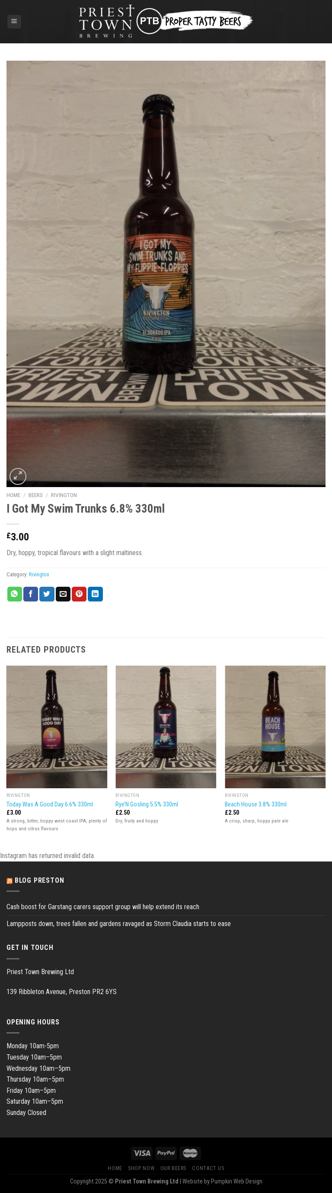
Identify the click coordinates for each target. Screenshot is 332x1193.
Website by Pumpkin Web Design (222, 1181)
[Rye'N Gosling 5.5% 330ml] (165, 727)
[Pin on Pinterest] (79, 594)
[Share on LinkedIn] (95, 594)
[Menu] (14, 22)
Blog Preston (39, 880)
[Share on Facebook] (30, 594)
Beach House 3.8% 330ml (256, 804)
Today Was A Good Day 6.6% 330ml (49, 804)
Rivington (64, 494)
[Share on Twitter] (46, 594)
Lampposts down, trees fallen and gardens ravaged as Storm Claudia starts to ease (118, 924)
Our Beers (173, 1168)
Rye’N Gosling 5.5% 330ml (146, 804)
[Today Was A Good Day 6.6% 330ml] (56, 727)
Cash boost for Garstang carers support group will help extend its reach (102, 907)
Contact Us (208, 1168)
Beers (36, 494)
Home (13, 494)
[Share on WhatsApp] (14, 594)
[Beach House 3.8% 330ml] (275, 727)
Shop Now (141, 1168)
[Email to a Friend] (63, 594)
